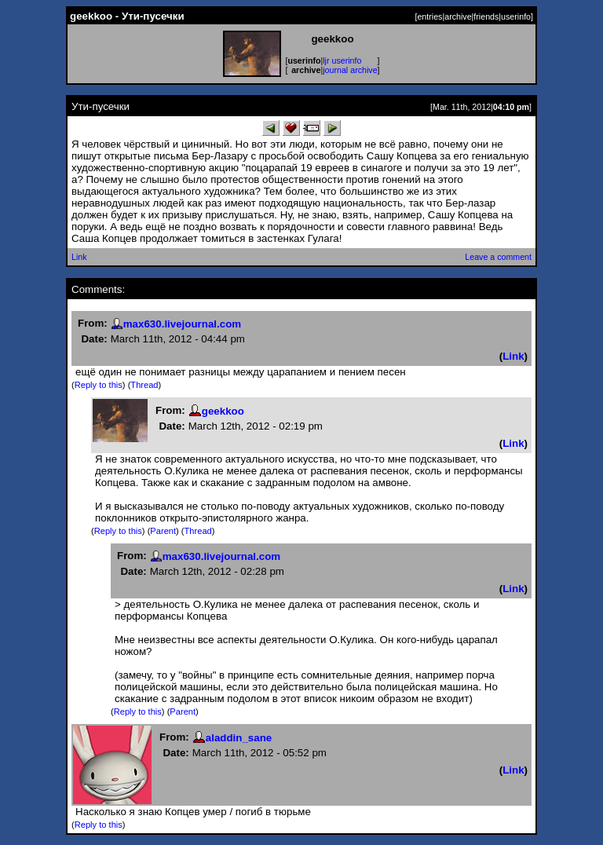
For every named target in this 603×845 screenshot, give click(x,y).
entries (429, 16)
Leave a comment (498, 257)
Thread (144, 385)
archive (457, 16)
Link (79, 257)
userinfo (516, 16)
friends (486, 16)
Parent (163, 531)
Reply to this (98, 385)
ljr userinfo (342, 60)
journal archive (350, 70)
